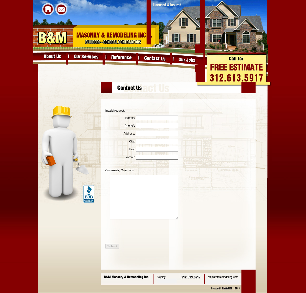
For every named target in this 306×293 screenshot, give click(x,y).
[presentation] (140, 240)
